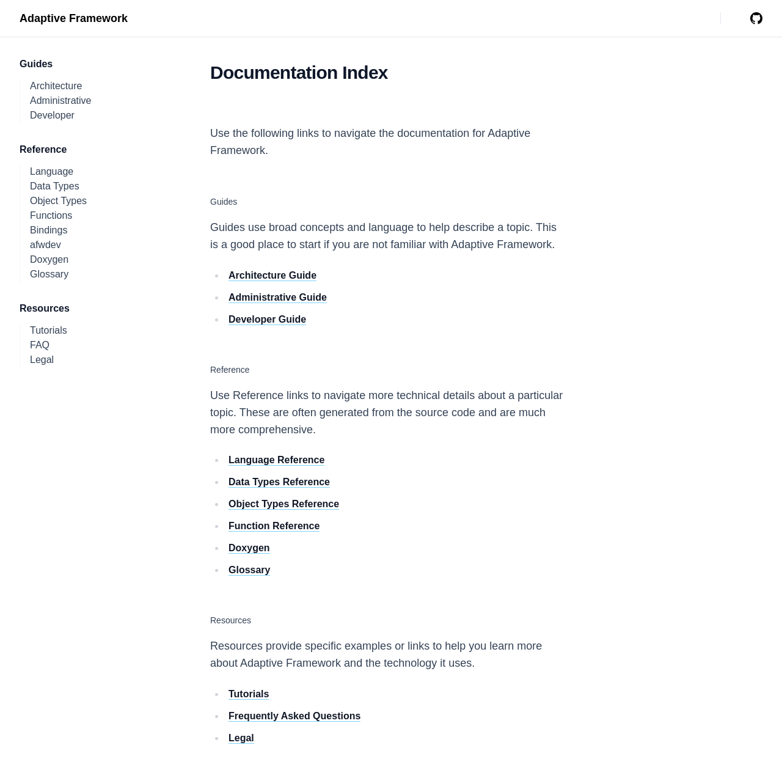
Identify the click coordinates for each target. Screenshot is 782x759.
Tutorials (48, 330)
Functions (51, 215)
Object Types (58, 201)
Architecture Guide (272, 275)
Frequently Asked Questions (294, 716)
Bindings (48, 230)
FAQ (39, 345)
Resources (230, 620)
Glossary (49, 274)
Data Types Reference (279, 482)
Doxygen (49, 259)
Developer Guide (267, 319)
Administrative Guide (277, 297)
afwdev (45, 245)
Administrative (60, 100)
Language (51, 171)
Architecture (56, 86)
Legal (42, 359)
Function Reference (274, 526)
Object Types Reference (283, 504)
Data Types (54, 186)
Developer (52, 115)
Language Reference (276, 460)
